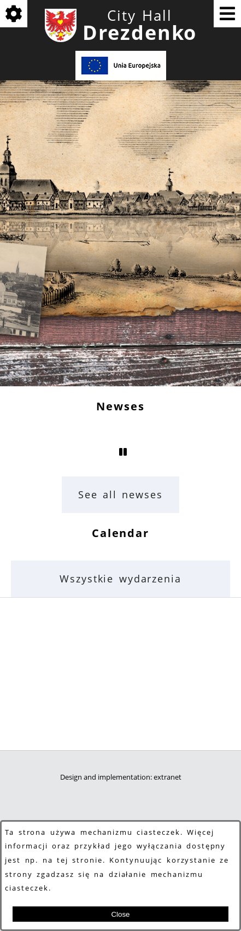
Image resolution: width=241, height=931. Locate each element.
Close (120, 914)
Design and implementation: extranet (120, 777)
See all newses (120, 494)
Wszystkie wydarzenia (120, 578)
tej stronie (80, 860)
